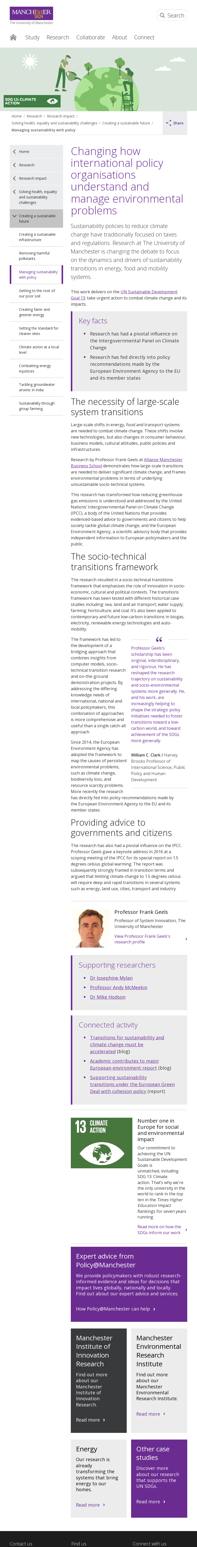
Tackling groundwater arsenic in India (37, 387)
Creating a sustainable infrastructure (37, 237)
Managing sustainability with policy (43, 130)
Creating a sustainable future (126, 123)
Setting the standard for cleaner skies (38, 331)
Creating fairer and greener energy (34, 312)
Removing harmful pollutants (34, 256)
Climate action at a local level (39, 349)
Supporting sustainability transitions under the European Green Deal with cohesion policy (132, 1084)
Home (13, 37)
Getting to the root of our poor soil (37, 293)
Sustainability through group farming (37, 406)
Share (175, 123)
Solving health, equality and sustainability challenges (54, 123)
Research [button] (58, 37)
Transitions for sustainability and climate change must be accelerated (127, 1044)
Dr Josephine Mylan (111, 978)
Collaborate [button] (90, 37)
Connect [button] (144, 37)
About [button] (119, 37)
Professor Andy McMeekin (118, 987)
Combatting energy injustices (35, 368)
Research (34, 116)
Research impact (61, 116)
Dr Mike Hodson (107, 997)
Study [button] (32, 37)
